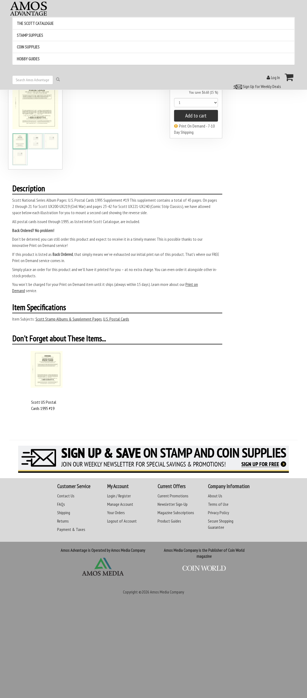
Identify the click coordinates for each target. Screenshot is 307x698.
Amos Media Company (167, 592)
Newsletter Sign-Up (173, 504)
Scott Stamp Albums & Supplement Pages (68, 319)
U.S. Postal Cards (116, 319)
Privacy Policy (218, 512)
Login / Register (119, 495)
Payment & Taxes (71, 529)
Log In (273, 77)
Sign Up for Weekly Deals (256, 86)
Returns (63, 521)
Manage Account (120, 504)
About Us (215, 495)
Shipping (63, 512)
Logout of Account (122, 521)
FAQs (61, 504)
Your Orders (116, 512)
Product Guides (169, 521)
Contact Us (65, 495)
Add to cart (196, 115)
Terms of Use (218, 504)
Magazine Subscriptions (176, 512)
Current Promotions (173, 495)
